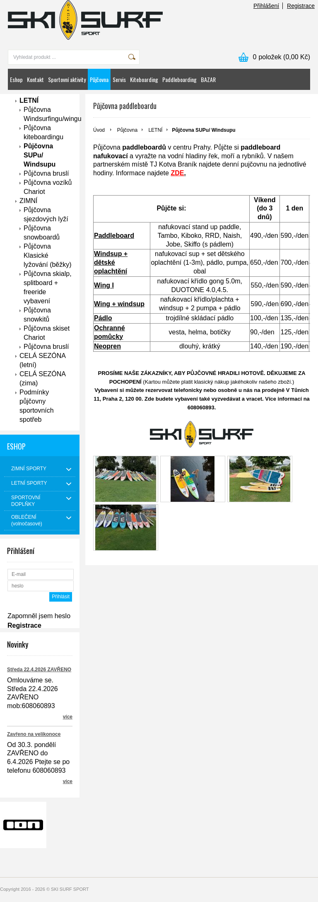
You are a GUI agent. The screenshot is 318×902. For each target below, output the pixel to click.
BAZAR (208, 79)
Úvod (99, 130)
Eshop (16, 79)
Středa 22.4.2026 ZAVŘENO (39, 669)
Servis (119, 79)
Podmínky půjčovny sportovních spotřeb (36, 406)
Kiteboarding (144, 79)
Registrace (301, 5)
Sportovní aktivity (67, 79)
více (67, 717)
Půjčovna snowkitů (37, 315)
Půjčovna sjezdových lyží (46, 214)
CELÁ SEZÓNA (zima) (42, 378)
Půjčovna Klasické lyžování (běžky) (48, 255)
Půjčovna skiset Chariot (47, 333)
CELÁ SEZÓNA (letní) (42, 360)
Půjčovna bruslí (46, 173)
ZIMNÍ (28, 200)
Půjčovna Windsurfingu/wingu (48, 114)
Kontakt (35, 79)
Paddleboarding (179, 79)
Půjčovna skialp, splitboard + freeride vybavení (48, 287)
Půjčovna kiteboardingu (43, 132)
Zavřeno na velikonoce (33, 734)
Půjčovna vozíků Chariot (48, 187)
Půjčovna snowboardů (42, 233)
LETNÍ (29, 100)
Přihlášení (266, 5)
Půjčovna (99, 79)
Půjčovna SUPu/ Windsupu (39, 155)
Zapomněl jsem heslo (38, 615)
